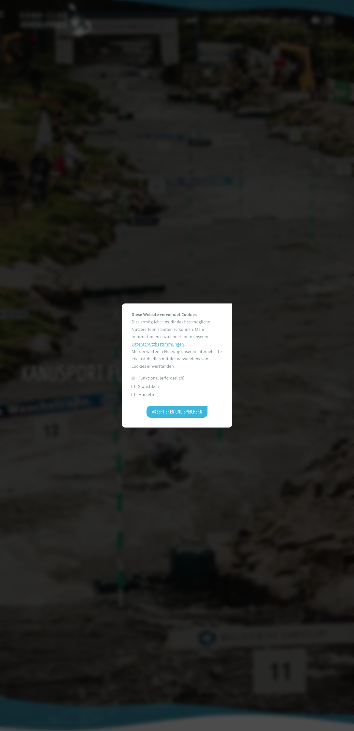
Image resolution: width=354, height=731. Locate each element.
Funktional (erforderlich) (158, 378)
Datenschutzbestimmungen (158, 344)
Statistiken (145, 386)
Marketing (145, 394)
